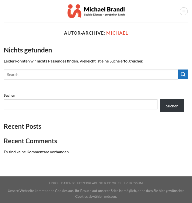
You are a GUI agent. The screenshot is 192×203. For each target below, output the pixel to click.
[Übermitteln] (183, 74)
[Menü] (184, 11)
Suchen (9, 95)
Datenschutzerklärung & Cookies (91, 183)
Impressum (133, 183)
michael (117, 33)
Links (53, 183)
